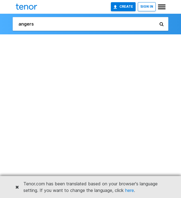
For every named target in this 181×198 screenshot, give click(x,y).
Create (123, 6)
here (129, 190)
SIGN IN (146, 6)
